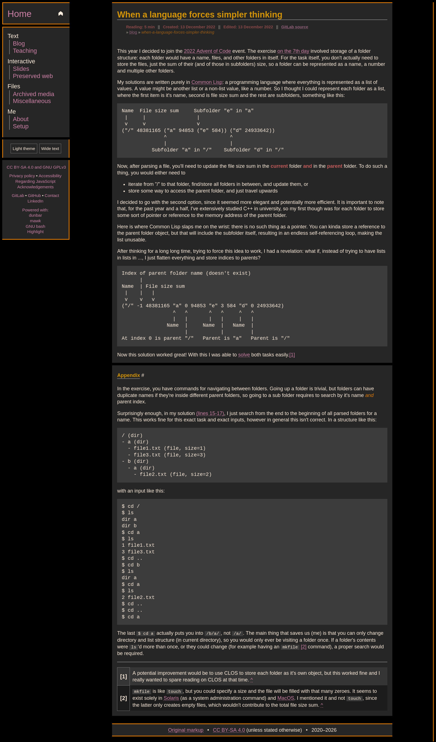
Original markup (186, 728)
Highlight (35, 231)
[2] (303, 645)
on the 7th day (293, 50)
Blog (19, 43)
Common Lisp (207, 81)
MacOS (286, 696)
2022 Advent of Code (207, 50)
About (20, 119)
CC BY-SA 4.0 (229, 728)
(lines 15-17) (210, 413)
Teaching (25, 50)
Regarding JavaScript (35, 181)
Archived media (33, 94)
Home (19, 13)
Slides (21, 68)
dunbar (35, 215)
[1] (292, 354)
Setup (20, 126)
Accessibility (50, 175)
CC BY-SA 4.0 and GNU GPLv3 (36, 167)
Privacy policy (22, 175)
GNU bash (35, 226)
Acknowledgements (35, 186)
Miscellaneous (32, 101)
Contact (51, 195)
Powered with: (35, 210)
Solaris (171, 696)
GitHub (34, 195)
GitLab (18, 195)
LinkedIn (35, 201)
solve (244, 354)
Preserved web (33, 76)
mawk (35, 220)
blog (133, 32)
